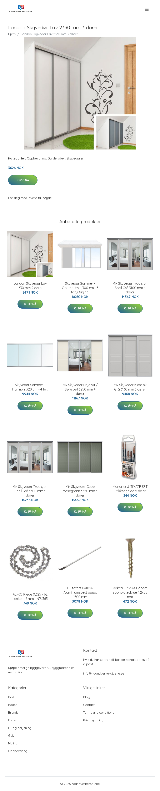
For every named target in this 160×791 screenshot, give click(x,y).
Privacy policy (93, 720)
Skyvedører (75, 158)
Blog (86, 697)
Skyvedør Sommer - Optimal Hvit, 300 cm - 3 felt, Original (80, 287)
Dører (12, 720)
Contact (89, 705)
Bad (11, 697)
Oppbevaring (36, 158)
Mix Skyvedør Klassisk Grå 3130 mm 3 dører (130, 387)
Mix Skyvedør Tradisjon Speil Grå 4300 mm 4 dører (30, 490)
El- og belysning (19, 728)
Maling (13, 743)
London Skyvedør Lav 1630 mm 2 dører (30, 285)
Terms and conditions (98, 712)
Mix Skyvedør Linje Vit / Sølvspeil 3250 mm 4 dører (80, 389)
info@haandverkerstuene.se (103, 673)
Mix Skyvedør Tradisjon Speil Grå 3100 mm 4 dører (130, 287)
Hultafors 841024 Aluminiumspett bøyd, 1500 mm (80, 592)
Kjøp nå (23, 180)
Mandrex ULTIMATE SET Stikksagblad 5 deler (130, 488)
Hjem (12, 34)
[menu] (147, 9)
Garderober (56, 158)
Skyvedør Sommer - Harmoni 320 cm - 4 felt (30, 387)
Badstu (13, 705)
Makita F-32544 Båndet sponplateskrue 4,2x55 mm (130, 592)
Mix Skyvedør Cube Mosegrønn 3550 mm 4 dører (80, 490)
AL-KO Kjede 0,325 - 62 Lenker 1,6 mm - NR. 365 (30, 596)
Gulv (11, 736)
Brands (13, 712)
